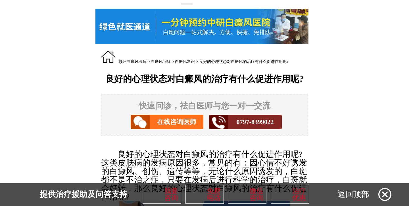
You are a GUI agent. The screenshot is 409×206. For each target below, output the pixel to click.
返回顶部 (353, 194)
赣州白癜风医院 (133, 62)
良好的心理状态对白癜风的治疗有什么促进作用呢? (243, 62)
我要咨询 (171, 194)
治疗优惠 (299, 194)
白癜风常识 (185, 62)
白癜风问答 (161, 62)
